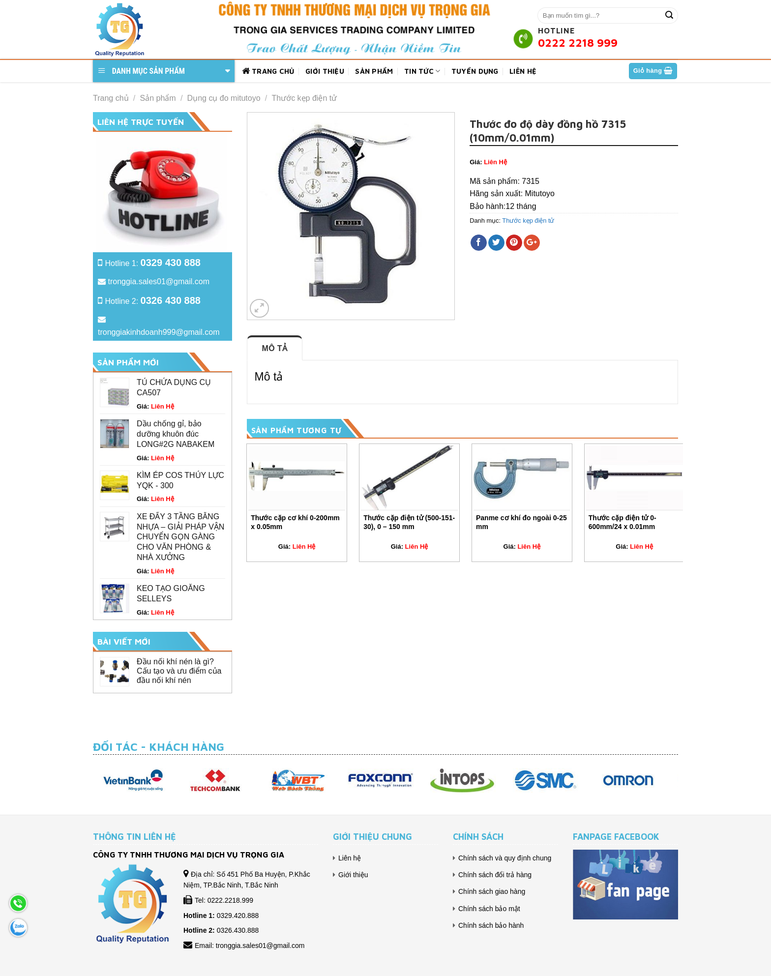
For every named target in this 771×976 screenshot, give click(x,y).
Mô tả (275, 348)
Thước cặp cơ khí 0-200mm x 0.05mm (295, 522)
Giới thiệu (324, 71)
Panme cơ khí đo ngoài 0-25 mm (521, 522)
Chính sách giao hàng (491, 891)
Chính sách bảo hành (491, 925)
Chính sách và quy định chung (504, 858)
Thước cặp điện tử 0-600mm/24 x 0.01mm (622, 522)
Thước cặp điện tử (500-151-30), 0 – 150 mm (409, 522)
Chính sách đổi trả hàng (495, 875)
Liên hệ (522, 71)
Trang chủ (268, 71)
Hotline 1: (153, 263)
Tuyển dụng (475, 71)
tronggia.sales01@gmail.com (158, 281)
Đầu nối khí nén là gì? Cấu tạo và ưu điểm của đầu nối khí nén (179, 670)
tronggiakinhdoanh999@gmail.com (159, 332)
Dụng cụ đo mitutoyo (224, 98)
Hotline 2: (153, 301)
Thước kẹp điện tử (304, 98)
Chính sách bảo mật (489, 909)
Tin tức (422, 71)
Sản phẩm (374, 71)
